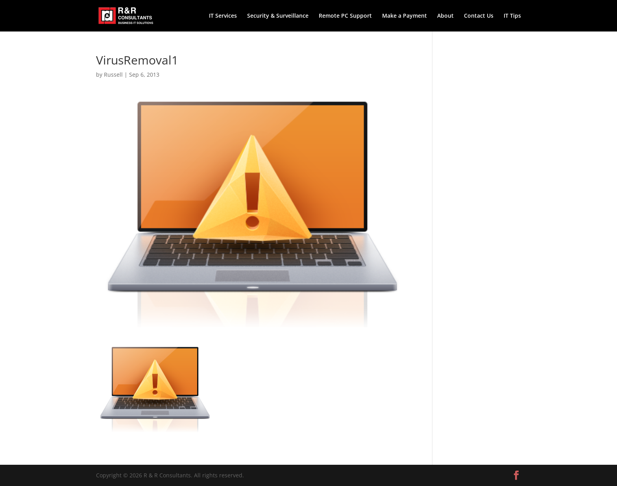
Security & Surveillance (277, 16)
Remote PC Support (345, 16)
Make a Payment (404, 16)
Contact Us (478, 16)
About (445, 16)
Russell (113, 74)
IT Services (223, 16)
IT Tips (512, 16)
